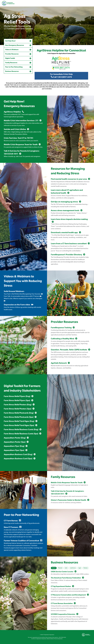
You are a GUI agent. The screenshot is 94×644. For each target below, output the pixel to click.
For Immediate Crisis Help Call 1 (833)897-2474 (61, 75)
